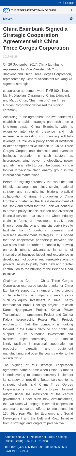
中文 (59, 2)
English (69, 2)
